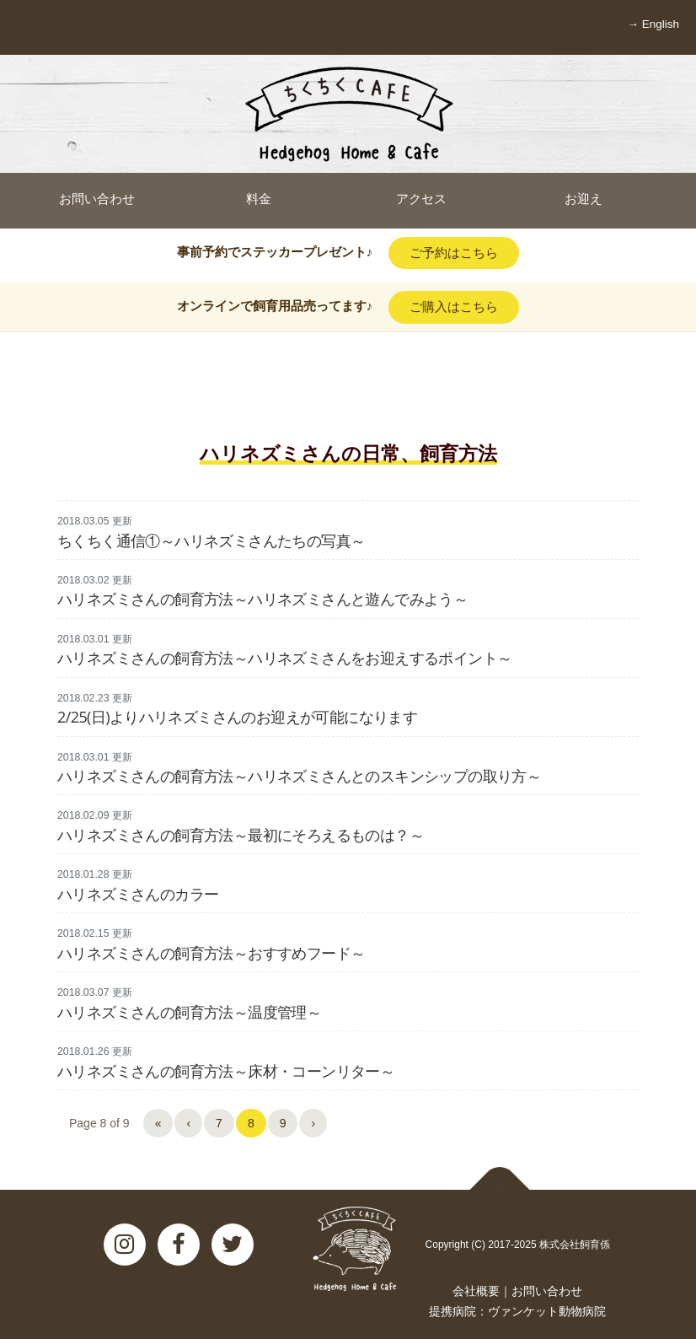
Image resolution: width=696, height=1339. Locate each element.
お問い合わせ (546, 1291)
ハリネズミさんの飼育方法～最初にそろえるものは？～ (240, 835)
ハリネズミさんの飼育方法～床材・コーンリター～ (225, 1071)
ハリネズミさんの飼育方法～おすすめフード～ (211, 953)
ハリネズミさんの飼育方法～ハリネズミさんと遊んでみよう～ (262, 599)
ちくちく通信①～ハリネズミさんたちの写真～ (211, 540)
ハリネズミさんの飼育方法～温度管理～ (189, 1012)
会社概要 (476, 1291)
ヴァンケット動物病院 (547, 1311)
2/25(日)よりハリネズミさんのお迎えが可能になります (237, 717)
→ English (653, 24)
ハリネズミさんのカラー (137, 894)
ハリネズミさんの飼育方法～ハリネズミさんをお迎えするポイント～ (284, 658)
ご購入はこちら (454, 306)
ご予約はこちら (454, 252)
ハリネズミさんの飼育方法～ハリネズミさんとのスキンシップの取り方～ (299, 776)
